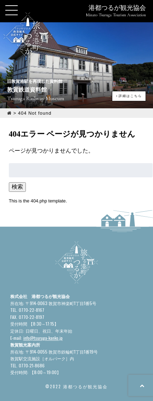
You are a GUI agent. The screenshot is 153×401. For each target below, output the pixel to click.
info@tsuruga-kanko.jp (43, 337)
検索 (17, 187)
